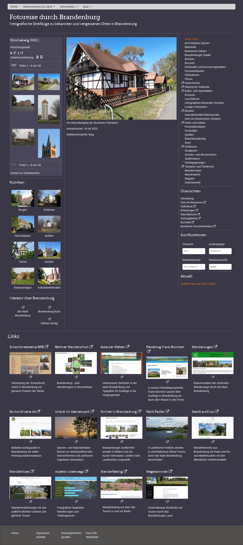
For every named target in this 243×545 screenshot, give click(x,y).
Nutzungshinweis (71, 533)
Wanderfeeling (112, 471)
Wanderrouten (193, 170)
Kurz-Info (91, 533)
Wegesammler (157, 471)
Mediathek (92, 537)
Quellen (189, 134)
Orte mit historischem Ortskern (203, 118)
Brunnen (190, 62)
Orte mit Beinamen (192, 202)
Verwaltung (187, 198)
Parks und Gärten (195, 122)
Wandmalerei (192, 174)
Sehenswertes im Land (37, 6)
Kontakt (40, 537)
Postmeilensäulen (195, 126)
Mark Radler (155, 411)
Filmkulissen (192, 74)
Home (14, 6)
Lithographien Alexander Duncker (204, 102)
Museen (189, 110)
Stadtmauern (192, 158)
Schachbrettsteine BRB (26, 347)
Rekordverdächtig (195, 138)
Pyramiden (191, 130)
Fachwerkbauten (194, 70)
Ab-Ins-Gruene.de (22, 411)
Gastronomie (192, 82)
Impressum (42, 533)
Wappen (190, 178)
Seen (188, 142)
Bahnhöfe (190, 47)
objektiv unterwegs (69, 471)
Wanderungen (202, 347)
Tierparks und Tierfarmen (199, 166)
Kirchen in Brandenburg (119, 411)
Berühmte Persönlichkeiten (196, 226)
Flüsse (189, 78)
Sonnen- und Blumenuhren (200, 154)
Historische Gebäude (197, 86)
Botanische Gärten (196, 51)
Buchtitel (186, 222)
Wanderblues (19, 471)
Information (67, 6)
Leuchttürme (192, 98)
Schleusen (191, 146)
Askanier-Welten (113, 347)
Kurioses (190, 94)
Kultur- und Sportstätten (199, 90)
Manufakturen (189, 214)
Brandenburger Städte (198, 55)
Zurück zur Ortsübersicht (24, 173)
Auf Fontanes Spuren (197, 43)
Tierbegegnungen (195, 162)
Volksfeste (187, 206)
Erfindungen (188, 210)
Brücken (189, 59)
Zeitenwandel (192, 182)
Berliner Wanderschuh (71, 347)
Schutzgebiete (189, 218)
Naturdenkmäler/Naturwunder (202, 114)
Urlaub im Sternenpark (72, 411)
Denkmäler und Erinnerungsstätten (205, 66)
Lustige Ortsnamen (196, 106)
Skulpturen (191, 150)
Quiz (86, 6)
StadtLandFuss (203, 411)
